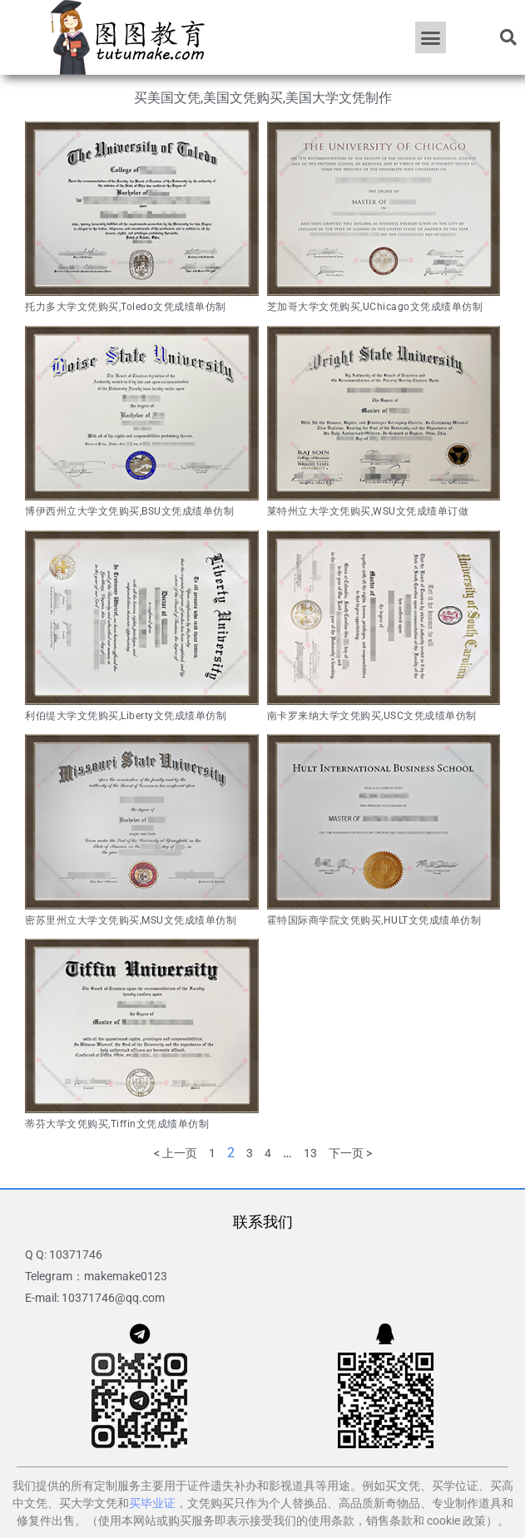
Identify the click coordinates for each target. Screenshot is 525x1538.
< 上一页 (175, 1153)
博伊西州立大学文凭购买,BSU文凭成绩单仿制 (129, 511)
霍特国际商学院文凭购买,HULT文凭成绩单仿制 (374, 920)
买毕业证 (152, 1503)
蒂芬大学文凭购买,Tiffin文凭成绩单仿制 (117, 1124)
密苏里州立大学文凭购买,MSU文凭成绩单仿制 (130, 920)
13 (310, 1153)
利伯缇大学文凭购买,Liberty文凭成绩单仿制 (125, 716)
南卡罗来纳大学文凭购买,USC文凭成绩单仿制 (372, 716)
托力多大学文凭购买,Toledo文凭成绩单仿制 (125, 307)
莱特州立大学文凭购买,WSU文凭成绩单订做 (368, 511)
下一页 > (350, 1153)
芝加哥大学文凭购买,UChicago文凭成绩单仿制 (375, 307)
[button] (431, 37)
